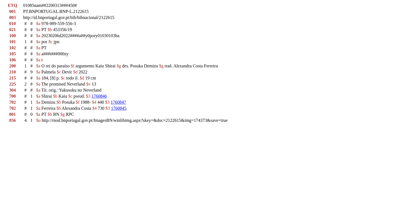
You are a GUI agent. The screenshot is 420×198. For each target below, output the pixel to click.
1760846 (99, 96)
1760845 (118, 108)
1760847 (118, 102)
